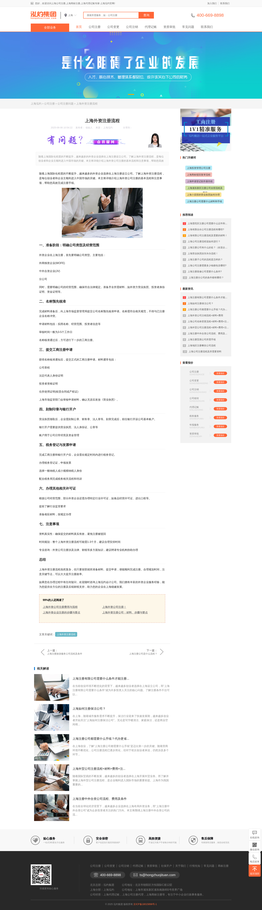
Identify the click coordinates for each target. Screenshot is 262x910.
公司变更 (113, 27)
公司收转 (194, 398)
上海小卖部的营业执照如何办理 (203, 194)
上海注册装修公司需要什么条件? (205, 271)
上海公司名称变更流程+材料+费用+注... (208, 321)
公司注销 (132, 27)
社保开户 (166, 865)
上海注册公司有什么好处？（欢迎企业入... (210, 247)
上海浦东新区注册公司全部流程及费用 (205, 190)
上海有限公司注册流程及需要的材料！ (207, 235)
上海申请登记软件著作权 (200, 181)
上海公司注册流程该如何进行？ (204, 241)
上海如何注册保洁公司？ (89, 708)
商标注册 (223, 865)
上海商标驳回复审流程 (198, 174)
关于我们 (180, 865)
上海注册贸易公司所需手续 (202, 339)
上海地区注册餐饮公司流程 (202, 345)
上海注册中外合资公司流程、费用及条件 (100, 798)
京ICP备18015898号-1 (145, 904)
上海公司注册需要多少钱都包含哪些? (207, 265)
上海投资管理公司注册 (198, 168)
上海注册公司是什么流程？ (143, 653)
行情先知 (194, 865)
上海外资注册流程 (87, 103)
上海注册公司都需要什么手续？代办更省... (101, 738)
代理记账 (151, 27)
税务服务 (194, 416)
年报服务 (194, 424)
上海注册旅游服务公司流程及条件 (64, 653)
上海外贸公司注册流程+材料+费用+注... (99, 768)
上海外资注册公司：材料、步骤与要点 (125, 612)
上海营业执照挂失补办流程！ (203, 253)
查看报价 (220, 373)
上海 (70, 15)
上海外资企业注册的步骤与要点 (61, 612)
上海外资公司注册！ (114, 607)
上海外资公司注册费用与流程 (60, 607)
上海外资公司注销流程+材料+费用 (205, 315)
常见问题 (188, 27)
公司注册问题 (65, 103)
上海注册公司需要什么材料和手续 (204, 201)
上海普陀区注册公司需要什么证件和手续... (210, 223)
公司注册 (95, 27)
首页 (79, 27)
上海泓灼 (36, 103)
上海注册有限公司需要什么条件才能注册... (101, 678)
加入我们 (212, 3)
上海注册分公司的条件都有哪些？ (206, 277)
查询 (146, 15)
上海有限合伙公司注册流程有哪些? (206, 229)
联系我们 (225, 3)
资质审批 (169, 27)
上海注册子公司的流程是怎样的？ (205, 259)
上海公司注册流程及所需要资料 (205, 351)
